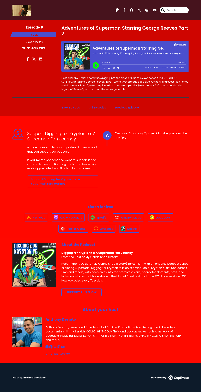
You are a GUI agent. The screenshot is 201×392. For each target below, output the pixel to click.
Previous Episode (127, 107)
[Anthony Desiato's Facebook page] (46, 347)
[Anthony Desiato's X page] (55, 347)
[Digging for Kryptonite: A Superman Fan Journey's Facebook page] (122, 10)
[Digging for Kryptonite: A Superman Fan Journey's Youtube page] (153, 10)
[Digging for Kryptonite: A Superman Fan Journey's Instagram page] (145, 10)
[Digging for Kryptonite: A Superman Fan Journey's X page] (137, 10)
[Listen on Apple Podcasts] (68, 217)
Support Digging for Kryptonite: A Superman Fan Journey (55, 181)
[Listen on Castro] (129, 229)
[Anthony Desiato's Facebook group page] (51, 347)
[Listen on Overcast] (103, 229)
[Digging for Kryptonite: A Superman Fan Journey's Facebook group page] (129, 10)
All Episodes (97, 107)
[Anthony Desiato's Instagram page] (58, 347)
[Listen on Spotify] (99, 217)
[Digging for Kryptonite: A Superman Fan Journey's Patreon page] (117, 10)
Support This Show (81, 292)
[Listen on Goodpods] (160, 217)
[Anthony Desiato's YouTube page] (63, 347)
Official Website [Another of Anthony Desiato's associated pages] (57, 354)
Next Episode (71, 107)
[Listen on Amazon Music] (128, 217)
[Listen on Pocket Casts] (73, 229)
